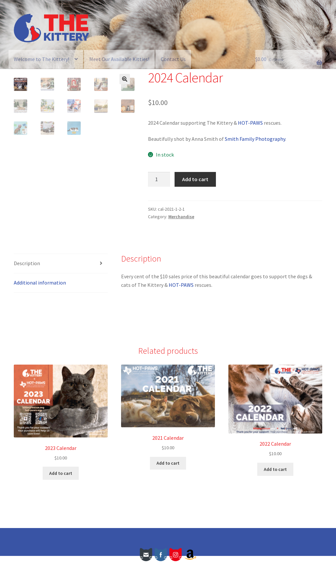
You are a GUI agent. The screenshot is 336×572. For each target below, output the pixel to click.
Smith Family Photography (255, 139)
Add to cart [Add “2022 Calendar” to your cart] (275, 485)
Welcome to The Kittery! (41, 59)
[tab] (61, 279)
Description (27, 279)
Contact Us (173, 59)
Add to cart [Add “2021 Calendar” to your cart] (168, 479)
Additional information (40, 298)
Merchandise (181, 217)
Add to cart (195, 179)
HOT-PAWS (250, 122)
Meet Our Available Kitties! (119, 59)
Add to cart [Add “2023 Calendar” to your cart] (60, 489)
